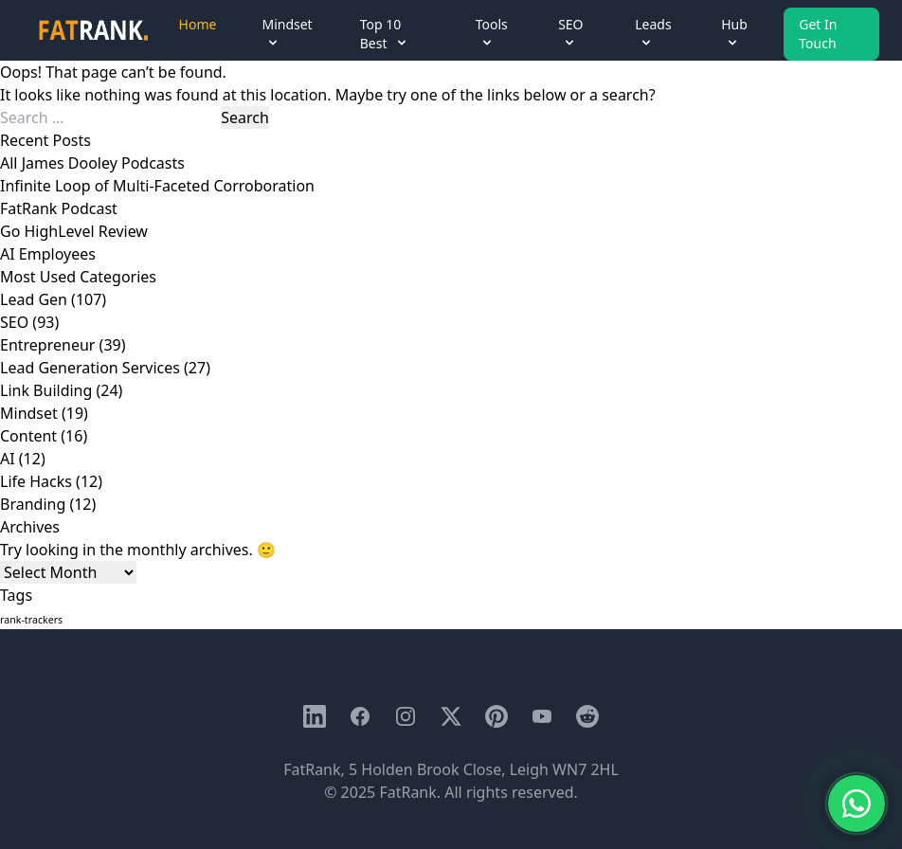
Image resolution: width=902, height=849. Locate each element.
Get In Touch (818, 33)
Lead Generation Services (90, 367)
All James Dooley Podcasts (92, 163)
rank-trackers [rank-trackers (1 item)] (31, 619)
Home (198, 24)
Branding (32, 504)
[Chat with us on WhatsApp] (856, 803)
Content (28, 435)
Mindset (29, 413)
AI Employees (48, 254)
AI (7, 458)
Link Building (46, 390)
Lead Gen (33, 299)
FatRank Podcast (58, 208)
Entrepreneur (47, 344)
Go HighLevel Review (74, 231)
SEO (14, 322)
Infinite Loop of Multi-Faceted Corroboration (157, 185)
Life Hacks (36, 481)
